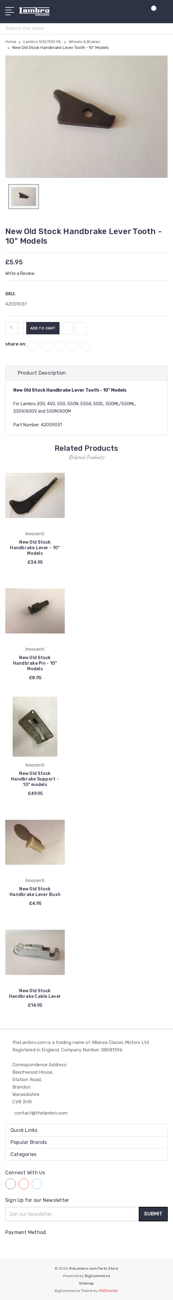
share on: (15, 344)
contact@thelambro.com (41, 1113)
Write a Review (20, 273)
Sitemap (86, 1283)
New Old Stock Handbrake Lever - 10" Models (35, 548)
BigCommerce (97, 1276)
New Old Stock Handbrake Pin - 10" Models (35, 663)
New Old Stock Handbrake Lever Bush (35, 892)
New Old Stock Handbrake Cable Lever (35, 993)
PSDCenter (108, 1291)
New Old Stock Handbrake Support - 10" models (35, 779)
